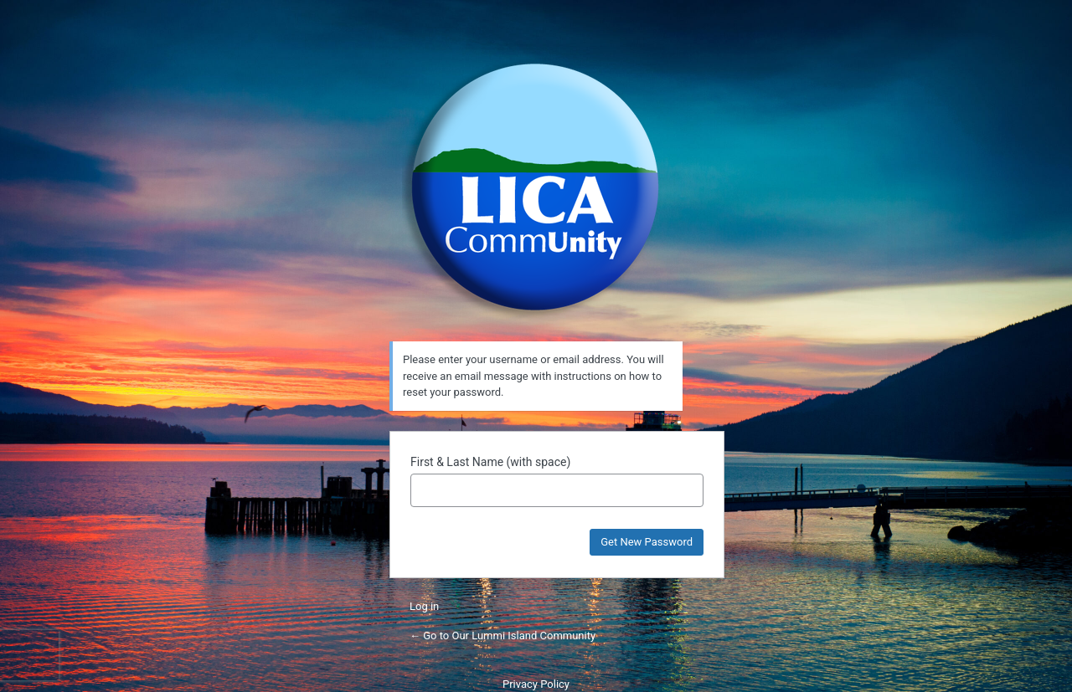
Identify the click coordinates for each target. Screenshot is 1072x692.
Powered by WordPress (536, 187)
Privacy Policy (536, 684)
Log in (424, 606)
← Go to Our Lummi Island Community (502, 635)
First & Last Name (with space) (490, 462)
